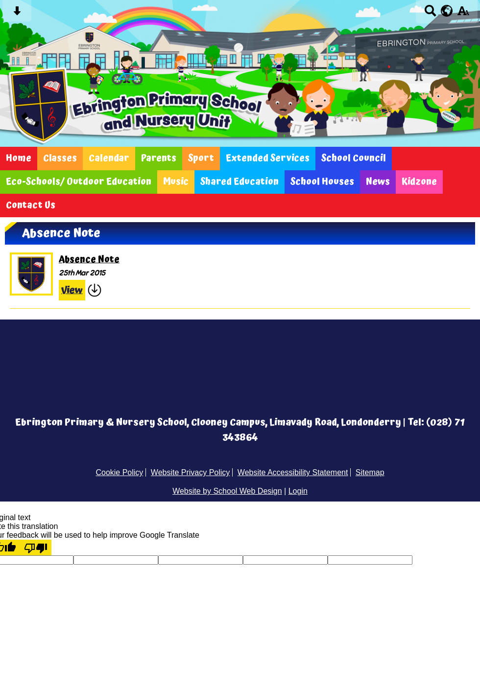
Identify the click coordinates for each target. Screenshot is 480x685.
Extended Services (268, 158)
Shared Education (239, 182)
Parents (158, 158)
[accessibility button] (463, 14)
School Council (353, 158)
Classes (60, 158)
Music (176, 182)
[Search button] (430, 14)
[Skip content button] (17, 14)
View (72, 290)
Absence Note (89, 259)
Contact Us (30, 205)
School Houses (322, 182)
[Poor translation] (35, 547)
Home (18, 158)
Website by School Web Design (227, 491)
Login (298, 491)
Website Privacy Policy (190, 472)
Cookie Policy (119, 472)
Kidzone (419, 182)
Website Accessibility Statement (293, 472)
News (378, 182)
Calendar (109, 158)
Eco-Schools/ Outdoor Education (78, 182)
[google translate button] (447, 11)
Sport (201, 158)
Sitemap (370, 472)
